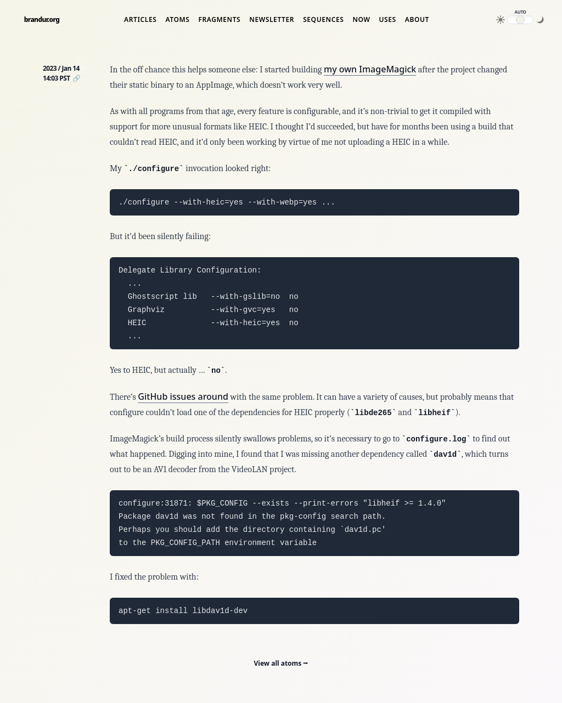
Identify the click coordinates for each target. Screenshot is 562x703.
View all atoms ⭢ (281, 663)
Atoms (177, 19)
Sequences (323, 19)
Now (361, 19)
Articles (140, 19)
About (417, 19)
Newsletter (271, 19)
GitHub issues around (183, 396)
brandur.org (42, 19)
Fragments (219, 19)
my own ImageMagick (370, 69)
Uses (387, 19)
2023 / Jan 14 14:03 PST (61, 73)
